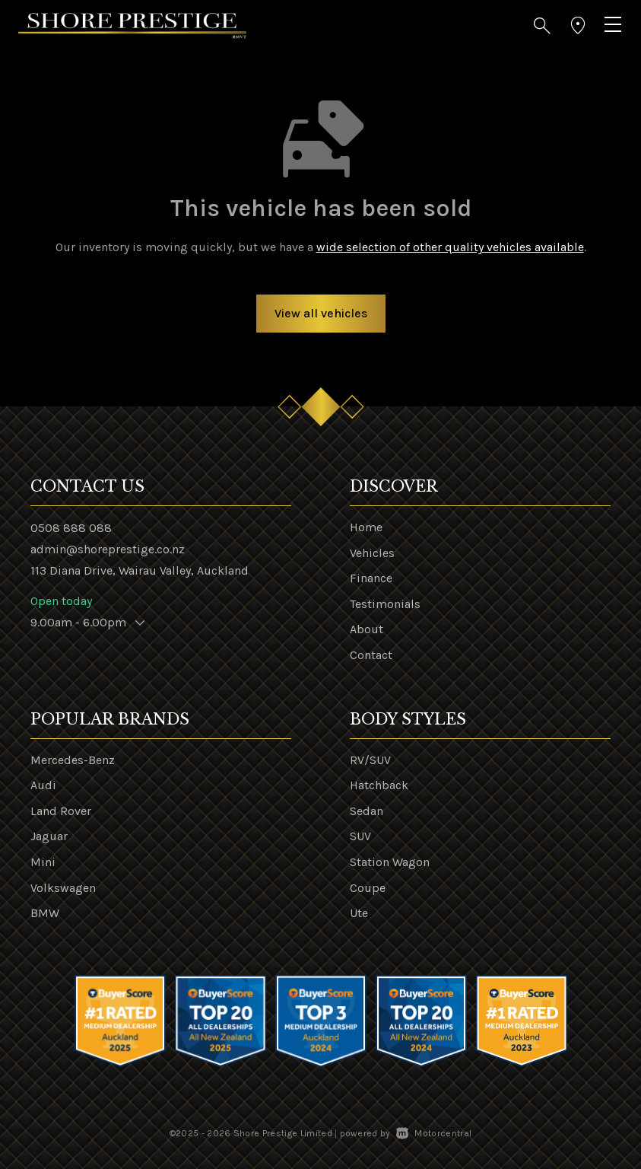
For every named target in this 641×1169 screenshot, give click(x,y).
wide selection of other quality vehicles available (450, 247)
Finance (371, 578)
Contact (371, 655)
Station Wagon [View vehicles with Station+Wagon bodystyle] (390, 862)
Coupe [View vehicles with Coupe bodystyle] (368, 888)
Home (366, 527)
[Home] (132, 25)
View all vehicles (320, 313)
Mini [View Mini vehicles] (43, 862)
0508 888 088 (71, 528)
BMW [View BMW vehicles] (44, 913)
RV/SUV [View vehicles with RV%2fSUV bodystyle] (370, 760)
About (366, 629)
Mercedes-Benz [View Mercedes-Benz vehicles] (72, 760)
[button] (542, 26)
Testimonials (385, 604)
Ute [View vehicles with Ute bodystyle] (359, 913)
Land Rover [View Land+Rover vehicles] (60, 811)
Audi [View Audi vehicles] (43, 785)
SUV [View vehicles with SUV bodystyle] (360, 836)
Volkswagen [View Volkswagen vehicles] (63, 888)
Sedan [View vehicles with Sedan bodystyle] (366, 811)
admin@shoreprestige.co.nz (107, 549)
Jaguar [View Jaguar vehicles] (49, 836)
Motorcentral (433, 1133)
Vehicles (372, 553)
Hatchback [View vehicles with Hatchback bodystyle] (379, 785)
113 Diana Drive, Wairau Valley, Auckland (139, 570)
